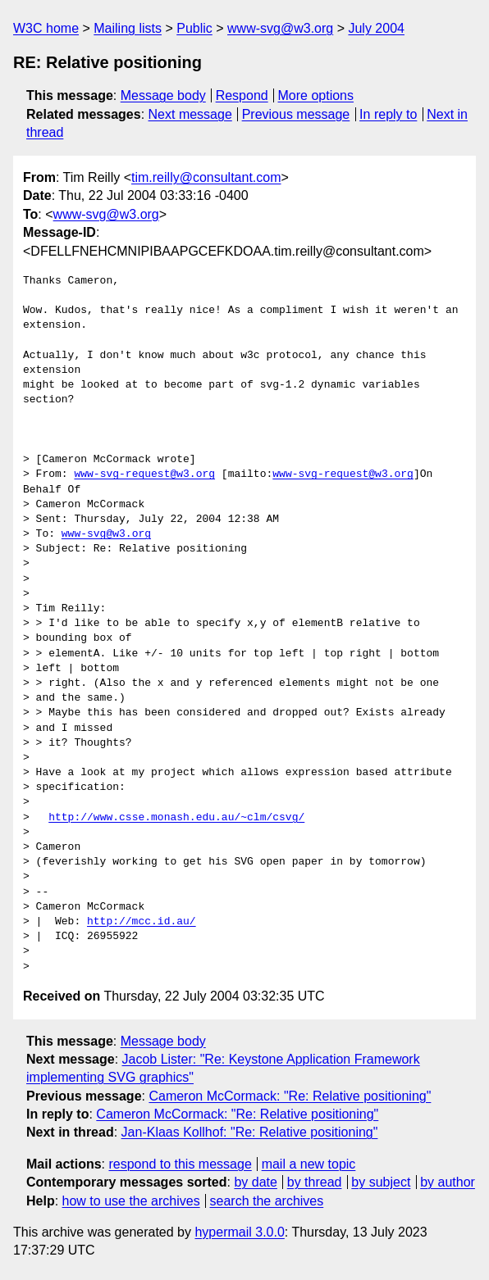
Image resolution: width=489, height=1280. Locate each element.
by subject (380, 1182)
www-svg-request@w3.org (144, 474)
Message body (163, 95)
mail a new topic (309, 1164)
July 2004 (376, 28)
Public (194, 28)
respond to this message (179, 1164)
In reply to (388, 114)
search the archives (267, 1201)
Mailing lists (128, 28)
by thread (314, 1182)
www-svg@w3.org (280, 28)
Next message (190, 114)
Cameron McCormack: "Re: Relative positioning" (290, 1096)
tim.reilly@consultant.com (206, 177)
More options (316, 95)
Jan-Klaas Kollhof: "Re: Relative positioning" (249, 1132)
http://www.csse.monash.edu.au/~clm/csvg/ (176, 817)
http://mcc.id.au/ (141, 922)
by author (447, 1182)
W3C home (46, 28)
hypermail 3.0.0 (239, 1232)
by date (255, 1182)
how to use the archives (131, 1201)
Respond (242, 95)
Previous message (296, 114)
